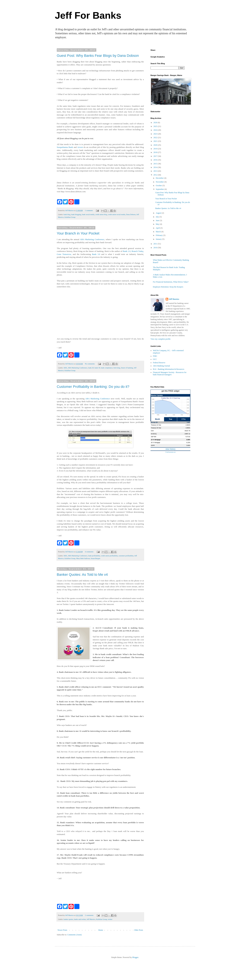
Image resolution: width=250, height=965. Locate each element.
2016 (156, 160)
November (160, 182)
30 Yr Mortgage (155, 442)
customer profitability (126, 556)
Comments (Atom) (74, 935)
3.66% (188, 445)
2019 (156, 149)
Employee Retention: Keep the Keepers (168, 287)
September (160, 189)
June (158, 220)
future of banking (127, 368)
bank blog (66, 214)
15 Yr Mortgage (156, 439)
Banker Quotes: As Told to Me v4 (82, 575)
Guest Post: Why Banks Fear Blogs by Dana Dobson (98, 56)
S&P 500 (153, 436)
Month (157, 419)
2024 (156, 130)
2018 (156, 152)
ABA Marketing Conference (92, 239)
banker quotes (68, 919)
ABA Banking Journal (161, 366)
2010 (156, 247)
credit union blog (101, 214)
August (159, 213)
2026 (156, 122)
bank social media (88, 214)
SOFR (153, 445)
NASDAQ (154, 434)
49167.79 (187, 431)
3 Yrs (184, 419)
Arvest (80, 147)
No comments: (90, 364)
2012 (156, 175)
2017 (156, 156)
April (158, 228)
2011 (156, 244)
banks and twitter (80, 919)
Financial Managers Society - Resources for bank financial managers (169, 373)
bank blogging (76, 214)
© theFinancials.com (170, 452)
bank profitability (94, 556)
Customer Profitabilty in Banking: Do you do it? (93, 387)
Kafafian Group (70, 217)
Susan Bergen (95, 558)
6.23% (188, 442)
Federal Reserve (159, 362)
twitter (110, 919)
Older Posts (138, 930)
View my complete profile (161, 339)
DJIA (152, 431)
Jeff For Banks (88, 15)
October (159, 185)
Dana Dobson (131, 214)
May (158, 224)
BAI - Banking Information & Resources (168, 369)
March (158, 232)
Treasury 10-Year (156, 425)
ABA (65, 368)
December (160, 178)
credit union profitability (109, 556)
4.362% (188, 425)
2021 (156, 141)
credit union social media (116, 214)
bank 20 (91, 368)
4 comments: (89, 552)
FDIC (155, 356)
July (157, 217)
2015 (156, 164)
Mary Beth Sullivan (83, 558)
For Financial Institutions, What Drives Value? (171, 282)
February (159, 235)
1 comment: (89, 210)
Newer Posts (62, 930)
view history (170, 449)
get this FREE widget (170, 391)
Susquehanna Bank (65, 147)
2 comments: (89, 915)
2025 (156, 126)
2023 (156, 134)
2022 (156, 137)
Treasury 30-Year (156, 428)
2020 (156, 145)
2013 (156, 171)
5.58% (188, 439)
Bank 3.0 (96, 254)
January (159, 239)
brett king (117, 368)
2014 (156, 167)
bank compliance (107, 368)
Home (100, 930)
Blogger (135, 957)
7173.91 (187, 436)
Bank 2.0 (126, 251)
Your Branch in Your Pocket (78, 233)
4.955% (188, 428)
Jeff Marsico (91, 919)
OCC (155, 359)
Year (170, 419)
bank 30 (97, 368)
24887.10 (187, 434)
